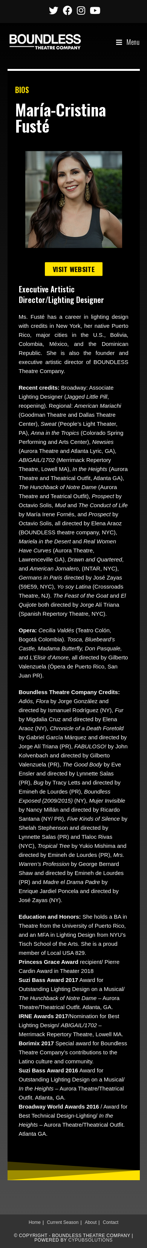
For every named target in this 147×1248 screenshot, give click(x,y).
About (90, 1222)
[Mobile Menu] (128, 42)
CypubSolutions (90, 1240)
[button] (73, 269)
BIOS (22, 89)
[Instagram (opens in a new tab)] (81, 10)
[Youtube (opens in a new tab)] (93, 10)
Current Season (62, 1222)
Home (35, 1222)
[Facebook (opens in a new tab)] (68, 10)
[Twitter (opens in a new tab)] (54, 10)
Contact (110, 1222)
